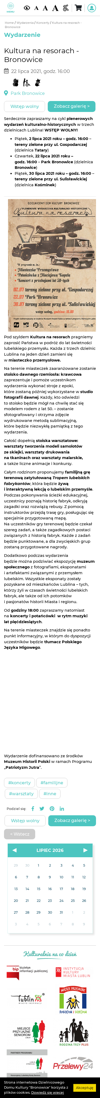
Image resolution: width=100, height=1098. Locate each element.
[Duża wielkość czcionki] (55, 8)
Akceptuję (84, 1087)
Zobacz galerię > (72, 106)
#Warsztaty (21, 793)
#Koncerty (19, 782)
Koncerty (43, 23)
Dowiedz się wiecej (47, 1093)
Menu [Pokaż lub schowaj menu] (10, 8)
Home (10, 23)
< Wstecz (19, 834)
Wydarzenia (25, 23)
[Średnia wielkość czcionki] (45, 8)
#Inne (49, 793)
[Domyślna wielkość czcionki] (36, 8)
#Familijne (52, 782)
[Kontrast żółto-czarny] (27, 8)
